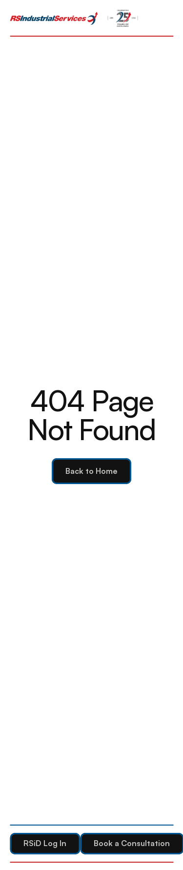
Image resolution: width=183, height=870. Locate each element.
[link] (54, 18)
